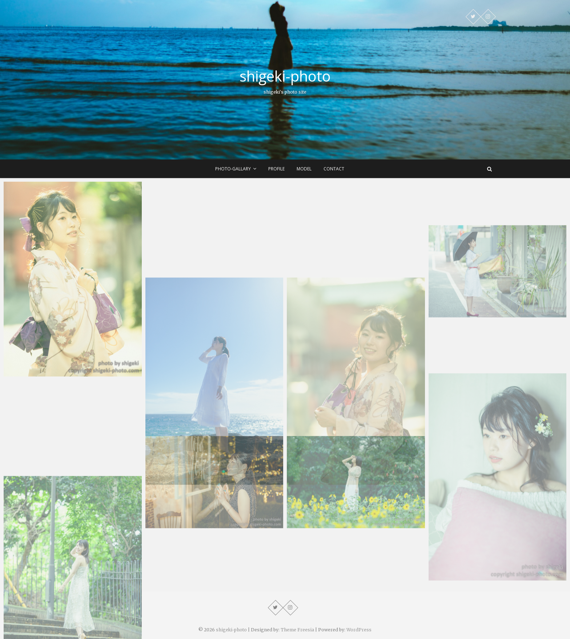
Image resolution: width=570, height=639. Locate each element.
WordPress (359, 629)
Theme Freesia (297, 629)
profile (276, 169)
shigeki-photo (285, 76)
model (304, 169)
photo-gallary (233, 169)
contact (334, 169)
